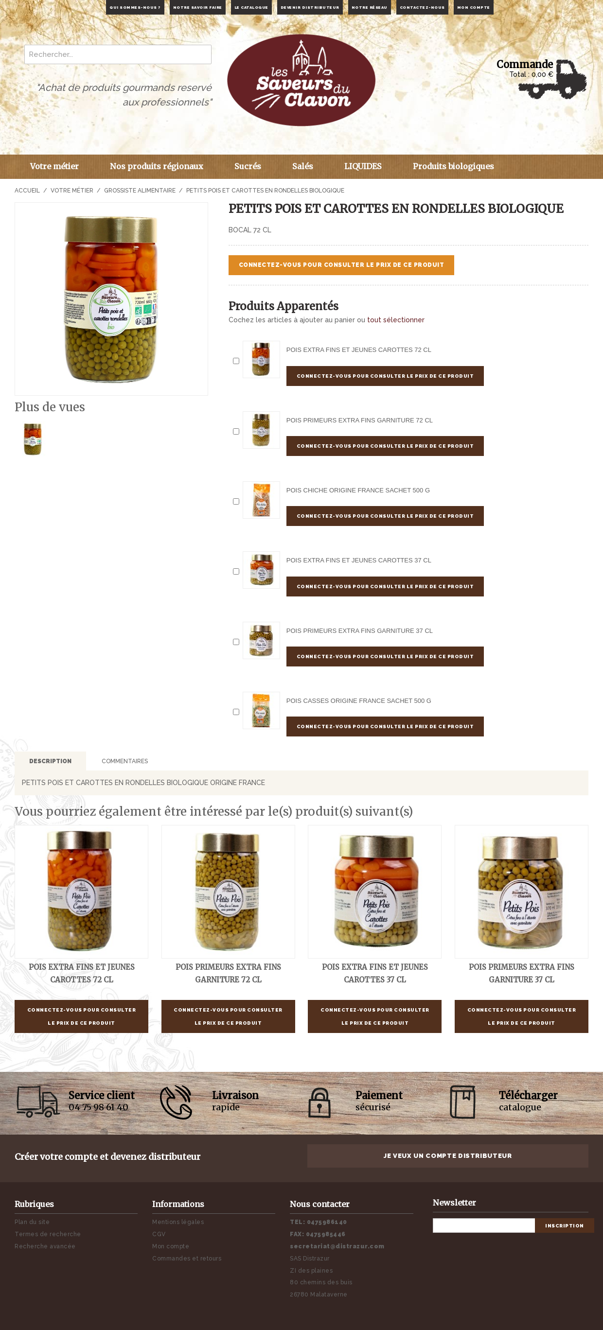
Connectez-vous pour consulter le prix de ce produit (341, 265)
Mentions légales (178, 1222)
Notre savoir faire (197, 7)
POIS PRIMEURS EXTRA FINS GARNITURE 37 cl (359, 630)
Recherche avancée (45, 1246)
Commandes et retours (186, 1258)
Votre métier (54, 166)
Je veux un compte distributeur (448, 1155)
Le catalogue (251, 7)
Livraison (235, 1095)
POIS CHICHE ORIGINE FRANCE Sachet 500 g (358, 490)
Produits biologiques (453, 166)
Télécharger (528, 1095)
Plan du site (32, 1222)
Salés (302, 166)
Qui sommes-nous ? (135, 7)
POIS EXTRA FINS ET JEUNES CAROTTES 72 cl (358, 349)
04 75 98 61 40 (98, 1107)
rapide (226, 1107)
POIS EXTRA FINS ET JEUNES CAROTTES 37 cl (358, 560)
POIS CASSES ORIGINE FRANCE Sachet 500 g (358, 700)
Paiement (379, 1095)
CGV (159, 1234)
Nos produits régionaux (156, 166)
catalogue (520, 1107)
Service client (102, 1095)
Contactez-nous (422, 7)
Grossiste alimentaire (140, 190)
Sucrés (247, 166)
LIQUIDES (363, 166)
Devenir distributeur (310, 7)
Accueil (27, 190)
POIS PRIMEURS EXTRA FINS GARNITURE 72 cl (359, 420)
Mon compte (170, 1246)
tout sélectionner (396, 320)
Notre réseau (370, 7)
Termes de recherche (48, 1234)
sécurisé (372, 1107)
